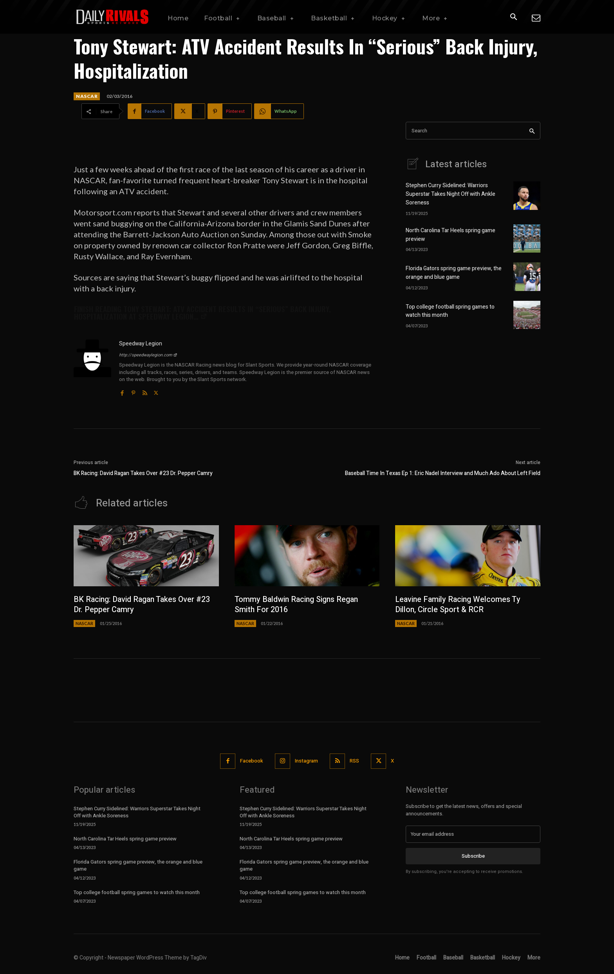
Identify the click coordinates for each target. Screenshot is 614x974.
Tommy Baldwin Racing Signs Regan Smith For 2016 (297, 604)
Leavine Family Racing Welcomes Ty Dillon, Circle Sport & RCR (458, 604)
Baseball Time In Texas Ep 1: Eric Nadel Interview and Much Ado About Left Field (442, 473)
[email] (473, 834)
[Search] (532, 130)
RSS (354, 760)
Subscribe (473, 856)
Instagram (306, 760)
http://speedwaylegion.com (148, 355)
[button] (513, 17)
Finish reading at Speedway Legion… (202, 312)
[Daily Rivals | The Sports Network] (113, 17)
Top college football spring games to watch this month (137, 892)
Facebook (251, 760)
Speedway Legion (140, 344)
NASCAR (87, 96)
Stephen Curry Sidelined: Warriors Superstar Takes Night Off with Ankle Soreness (450, 193)
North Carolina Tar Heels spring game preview (125, 838)
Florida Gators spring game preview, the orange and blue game (454, 272)
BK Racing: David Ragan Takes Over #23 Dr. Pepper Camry (143, 473)
